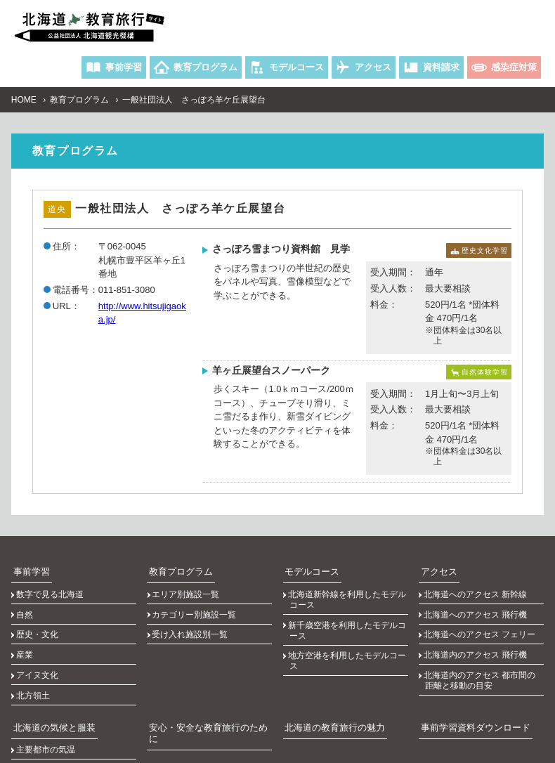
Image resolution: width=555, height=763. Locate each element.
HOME (24, 99)
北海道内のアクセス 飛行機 (477, 622)
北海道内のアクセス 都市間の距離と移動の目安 (481, 640)
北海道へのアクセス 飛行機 (477, 597)
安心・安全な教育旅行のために (206, 671)
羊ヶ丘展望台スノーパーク (271, 369)
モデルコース (308, 566)
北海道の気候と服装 (49, 671)
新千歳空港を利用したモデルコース (348, 613)
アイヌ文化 (39, 635)
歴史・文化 (39, 610)
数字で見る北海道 (51, 584)
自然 (26, 597)
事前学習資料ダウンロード (469, 671)
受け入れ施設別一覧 (192, 610)
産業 (26, 622)
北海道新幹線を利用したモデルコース (348, 590)
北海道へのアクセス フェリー (481, 610)
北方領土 (34, 648)
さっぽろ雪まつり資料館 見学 (281, 248)
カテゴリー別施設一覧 (196, 597)
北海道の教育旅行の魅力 (329, 671)
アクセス (435, 566)
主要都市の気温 (47, 689)
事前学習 (28, 566)
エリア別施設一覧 (187, 584)
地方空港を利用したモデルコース (348, 636)
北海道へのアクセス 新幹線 (477, 584)
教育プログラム (79, 99)
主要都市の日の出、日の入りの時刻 (77, 707)
